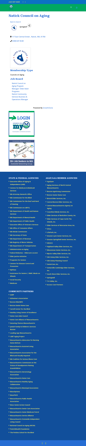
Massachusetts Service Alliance (22, 416)
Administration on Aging (19, 249)
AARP (12, 295)
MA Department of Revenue (20, 239)
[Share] (29, 25)
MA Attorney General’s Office (21, 194)
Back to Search (15, 22)
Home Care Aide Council (19, 316)
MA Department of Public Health (22, 221)
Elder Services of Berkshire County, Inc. (61, 215)
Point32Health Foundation (19, 429)
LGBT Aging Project (17, 336)
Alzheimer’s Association (19, 298)
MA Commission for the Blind (21, 198)
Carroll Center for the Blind (20, 309)
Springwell (51, 278)
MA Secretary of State (18, 235)
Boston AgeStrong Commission (58, 191)
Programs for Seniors (18, 260)
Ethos (49, 229)
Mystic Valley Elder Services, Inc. (59, 254)
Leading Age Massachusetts (20, 333)
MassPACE (14, 395)
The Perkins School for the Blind (22, 432)
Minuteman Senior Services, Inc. (59, 250)
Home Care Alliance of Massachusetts (24, 320)
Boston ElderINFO (16, 302)
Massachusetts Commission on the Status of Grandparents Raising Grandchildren (23, 365)
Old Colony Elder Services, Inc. (58, 257)
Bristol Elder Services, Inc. (56, 198)
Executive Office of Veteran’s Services (24, 225)
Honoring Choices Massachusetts (22, 323)
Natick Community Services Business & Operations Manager (20, 97)
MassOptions (15, 392)
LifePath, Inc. (52, 232)
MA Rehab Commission (18, 232)
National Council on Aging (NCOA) (22, 425)
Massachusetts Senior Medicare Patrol (24, 412)
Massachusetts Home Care (20, 378)
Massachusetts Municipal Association (24, 388)
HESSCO (50, 243)
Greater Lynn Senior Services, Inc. (59, 236)
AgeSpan (50, 181)
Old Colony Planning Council (57, 261)
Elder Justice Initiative (18, 256)
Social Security (15, 280)
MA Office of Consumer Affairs (21, 228)
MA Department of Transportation (23, 246)
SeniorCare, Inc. (53, 264)
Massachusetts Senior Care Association (25, 409)
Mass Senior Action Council (20, 405)
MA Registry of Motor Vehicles (21, 242)
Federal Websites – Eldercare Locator (24, 253)
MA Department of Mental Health (22, 217)
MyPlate (13, 270)
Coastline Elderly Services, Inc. (58, 212)
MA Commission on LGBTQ (20, 208)
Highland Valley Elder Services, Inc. (60, 247)
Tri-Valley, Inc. (52, 281)
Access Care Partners (55, 285)
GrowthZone (48, 108)
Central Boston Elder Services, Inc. (59, 202)
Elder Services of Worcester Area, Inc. (61, 225)
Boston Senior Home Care (56, 195)
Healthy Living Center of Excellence (23, 312)
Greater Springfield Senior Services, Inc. (61, 239)
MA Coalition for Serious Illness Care (23, 359)
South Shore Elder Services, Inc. (58, 274)
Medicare (13, 283)
